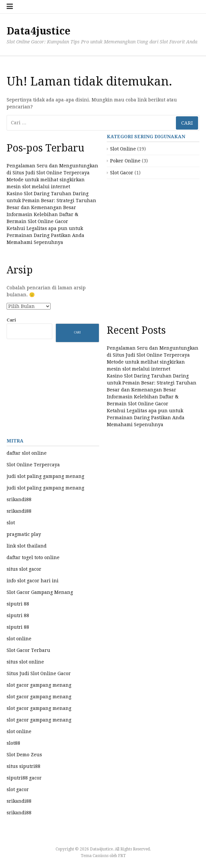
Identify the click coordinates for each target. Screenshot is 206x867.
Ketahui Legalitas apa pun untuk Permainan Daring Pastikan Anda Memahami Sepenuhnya (45, 235)
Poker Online (125, 160)
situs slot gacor (24, 569)
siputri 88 (18, 604)
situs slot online (25, 662)
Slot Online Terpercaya (33, 464)
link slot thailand (27, 546)
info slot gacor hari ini (33, 580)
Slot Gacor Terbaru (28, 650)
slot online (19, 638)
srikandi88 (19, 499)
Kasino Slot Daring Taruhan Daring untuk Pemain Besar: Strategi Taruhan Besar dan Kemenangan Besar (51, 200)
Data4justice (38, 31)
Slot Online (123, 148)
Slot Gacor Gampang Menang (40, 592)
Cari (11, 320)
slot (11, 522)
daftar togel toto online (33, 557)
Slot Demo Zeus (24, 754)
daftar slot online (27, 453)
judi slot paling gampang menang (45, 476)
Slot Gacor (121, 172)
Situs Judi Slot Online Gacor (39, 673)
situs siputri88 (23, 766)
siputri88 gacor (24, 777)
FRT (122, 855)
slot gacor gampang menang (39, 685)
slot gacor (18, 789)
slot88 (13, 743)
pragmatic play (24, 534)
